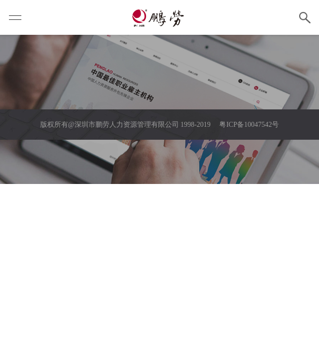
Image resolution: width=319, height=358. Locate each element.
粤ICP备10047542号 (249, 124)
